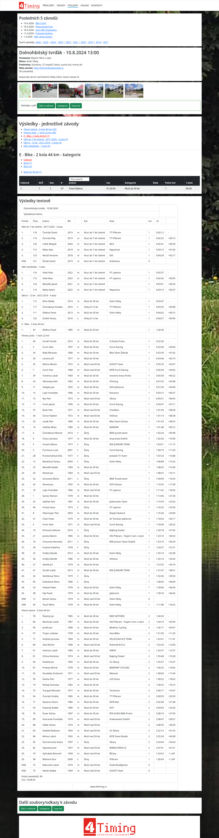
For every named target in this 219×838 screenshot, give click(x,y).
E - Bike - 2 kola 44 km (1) (37, 136)
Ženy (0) (28, 166)
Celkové (28, 159)
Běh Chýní (41, 23)
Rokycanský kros (44, 26)
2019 (90, 42)
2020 (83, 42)
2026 (38, 42)
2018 (98, 42)
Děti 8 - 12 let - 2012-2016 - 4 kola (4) (43, 142)
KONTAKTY (96, 5)
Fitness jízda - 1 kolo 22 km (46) (40, 132)
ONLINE (85, 5)
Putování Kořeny (44, 33)
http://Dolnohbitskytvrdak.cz (49, 68)
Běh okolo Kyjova (43, 36)
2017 (105, 42)
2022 (68, 42)
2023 (60, 42)
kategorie (63, 105)
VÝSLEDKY (73, 5)
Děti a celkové (46, 105)
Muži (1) (28, 163)
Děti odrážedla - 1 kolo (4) (37, 146)
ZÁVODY (61, 5)
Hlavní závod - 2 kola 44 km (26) (40, 129)
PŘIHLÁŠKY (48, 5)
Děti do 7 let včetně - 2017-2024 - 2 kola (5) (46, 139)
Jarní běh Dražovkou (46, 30)
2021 (75, 42)
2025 (45, 42)
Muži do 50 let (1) (32, 172)
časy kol (76, 105)
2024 (53, 42)
